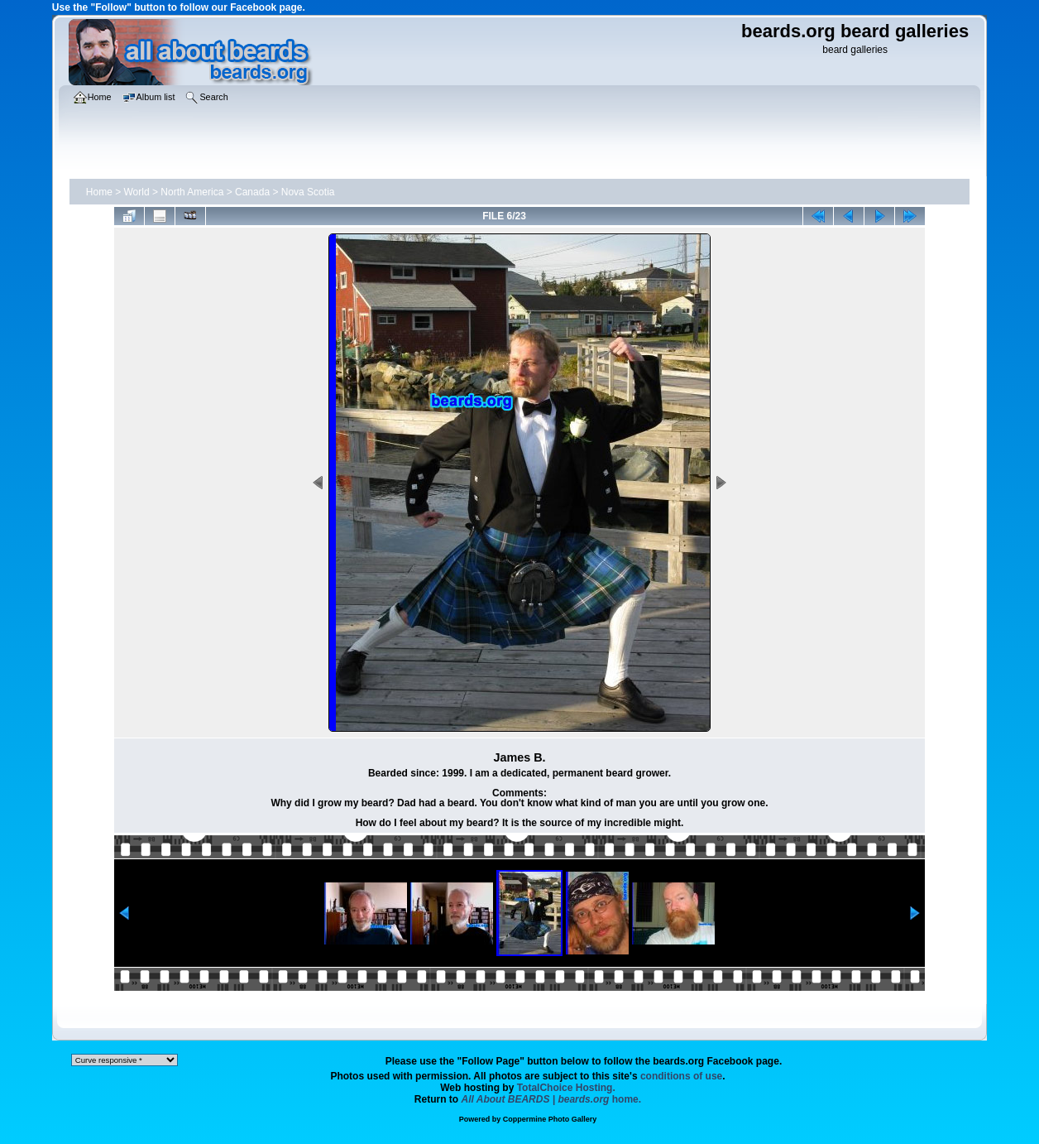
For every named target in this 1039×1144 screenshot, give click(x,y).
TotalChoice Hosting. (566, 1088)
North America (191, 192)
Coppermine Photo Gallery (550, 1119)
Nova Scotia (308, 192)
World (137, 192)
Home (99, 192)
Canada (252, 192)
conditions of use (681, 1076)
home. (552, 1099)
